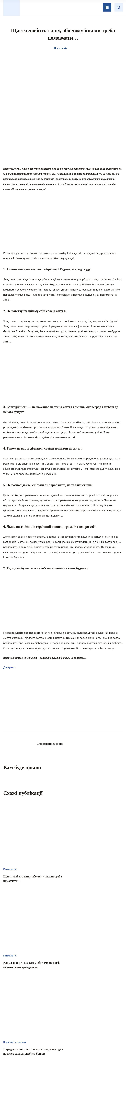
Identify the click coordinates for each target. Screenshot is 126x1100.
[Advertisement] (63, 139)
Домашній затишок (89, 1059)
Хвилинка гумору (91, 1066)
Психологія (64, 1066)
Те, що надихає (58, 1059)
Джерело (9, 667)
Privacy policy (94, 1089)
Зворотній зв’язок (89, 1041)
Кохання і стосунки (36, 1066)
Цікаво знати (32, 1059)
